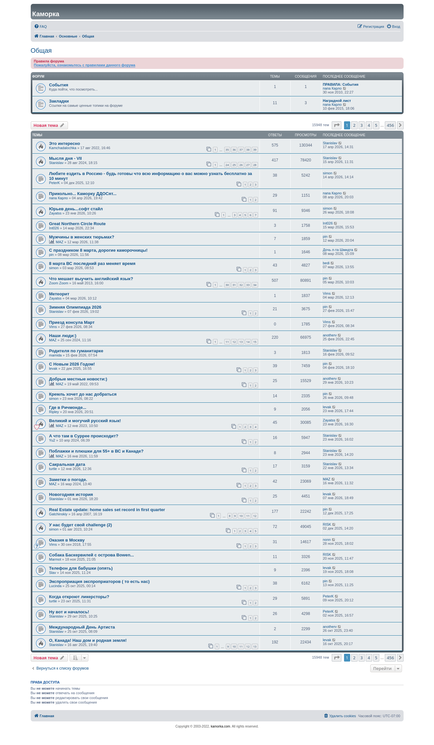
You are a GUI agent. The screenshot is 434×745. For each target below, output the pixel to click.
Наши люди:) (62, 335)
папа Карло (332, 88)
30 (227, 285)
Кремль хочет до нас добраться (83, 394)
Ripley (54, 412)
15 (254, 342)
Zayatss (55, 213)
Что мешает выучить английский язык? (91, 278)
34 (254, 285)
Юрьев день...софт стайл (76, 208)
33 (248, 285)
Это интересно (64, 143)
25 (234, 165)
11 (227, 342)
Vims (327, 293)
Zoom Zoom (58, 283)
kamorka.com (220, 726)
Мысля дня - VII (65, 158)
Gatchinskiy (58, 514)
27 (248, 165)
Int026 (54, 228)
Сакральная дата (67, 464)
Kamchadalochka (62, 148)
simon (327, 173)
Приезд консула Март (72, 322)
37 (240, 150)
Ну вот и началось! (69, 611)
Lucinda (55, 586)
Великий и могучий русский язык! (85, 420)
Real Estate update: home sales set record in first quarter (107, 509)
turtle (53, 469)
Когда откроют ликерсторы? (79, 596)
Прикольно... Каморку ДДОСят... (83, 193)
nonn (327, 540)
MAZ (59, 242)
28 (254, 165)
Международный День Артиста (82, 627)
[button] (336, 125)
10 (240, 516)
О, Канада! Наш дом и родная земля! (88, 640)
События (58, 84)
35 (227, 150)
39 (254, 150)
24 (227, 165)
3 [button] (362, 125)
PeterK (54, 183)
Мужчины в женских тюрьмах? (82, 237)
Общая (41, 50)
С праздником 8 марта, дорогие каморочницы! (98, 250)
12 (234, 342)
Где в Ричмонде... (67, 407)
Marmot (55, 559)
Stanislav (330, 143)
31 (234, 285)
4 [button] (369, 125)
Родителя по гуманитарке (76, 350)
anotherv (330, 335)
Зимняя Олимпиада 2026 (75, 307)
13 (240, 342)
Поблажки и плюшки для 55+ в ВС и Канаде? (96, 451)
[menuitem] (40, 26)
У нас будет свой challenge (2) (80, 524)
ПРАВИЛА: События (341, 84)
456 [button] (390, 125)
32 (240, 285)
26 (240, 165)
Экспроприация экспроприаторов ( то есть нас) (99, 581)
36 (234, 150)
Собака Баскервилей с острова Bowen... (91, 555)
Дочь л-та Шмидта (338, 250)
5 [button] (376, 125)
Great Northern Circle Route (77, 223)
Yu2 (52, 440)
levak (53, 368)
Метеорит (59, 293)
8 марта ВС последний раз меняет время (92, 263)
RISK (327, 524)
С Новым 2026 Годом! (72, 364)
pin (325, 236)
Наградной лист (337, 101)
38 (248, 150)
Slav (52, 573)
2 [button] (354, 125)
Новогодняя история (71, 494)
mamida (55, 355)
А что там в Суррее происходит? (83, 435)
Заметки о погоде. (68, 479)
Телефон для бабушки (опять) (81, 568)
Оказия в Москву (67, 540)
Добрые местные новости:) (78, 379)
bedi (326, 263)
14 (248, 342)
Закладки (59, 101)
